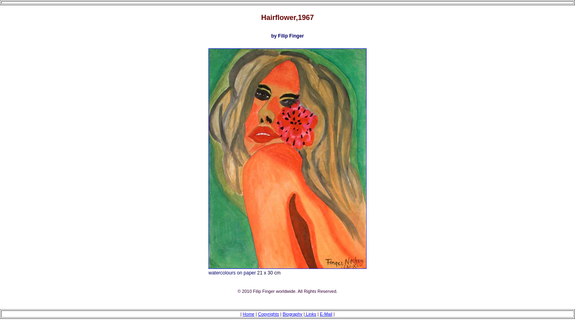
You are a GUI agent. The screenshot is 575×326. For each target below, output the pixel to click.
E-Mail (326, 314)
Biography (293, 314)
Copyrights (268, 314)
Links (310, 314)
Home (248, 314)
